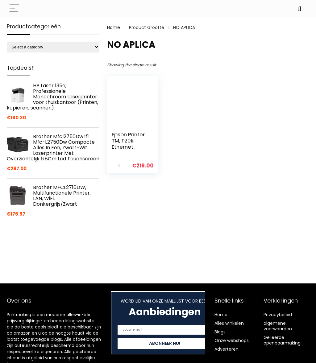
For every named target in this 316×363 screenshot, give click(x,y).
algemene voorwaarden (278, 326)
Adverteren (226, 349)
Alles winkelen (229, 323)
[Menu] (14, 8)
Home (113, 27)
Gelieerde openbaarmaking (282, 340)
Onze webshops (231, 340)
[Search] (299, 8)
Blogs (220, 332)
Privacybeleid (278, 314)
